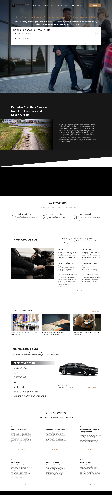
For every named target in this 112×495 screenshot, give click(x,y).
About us (59, 5)
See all (79, 291)
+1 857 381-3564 (79, 5)
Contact (66, 5)
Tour (39, 5)
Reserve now (91, 387)
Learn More (21, 449)
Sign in (94, 5)
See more (95, 311)
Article (52, 5)
